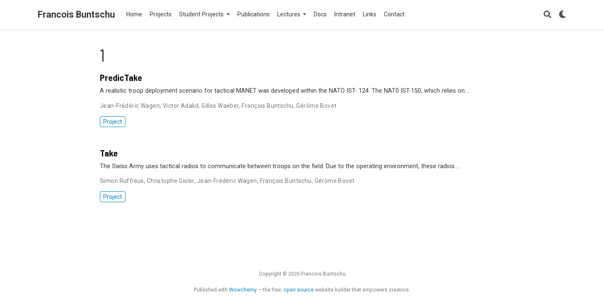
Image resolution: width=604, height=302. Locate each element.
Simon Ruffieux (122, 180)
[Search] (547, 15)
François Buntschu (267, 105)
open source (299, 290)
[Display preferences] (562, 15)
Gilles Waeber (220, 105)
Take (109, 152)
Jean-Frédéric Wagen (130, 105)
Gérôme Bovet (316, 105)
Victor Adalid (180, 105)
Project (112, 121)
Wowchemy (243, 290)
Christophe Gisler (170, 180)
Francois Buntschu (76, 14)
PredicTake (121, 77)
